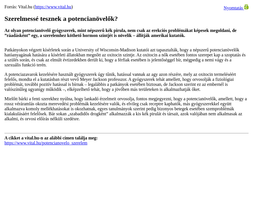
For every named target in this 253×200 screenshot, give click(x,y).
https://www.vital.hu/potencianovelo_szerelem (45, 143)
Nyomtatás (236, 8)
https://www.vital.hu (53, 6)
